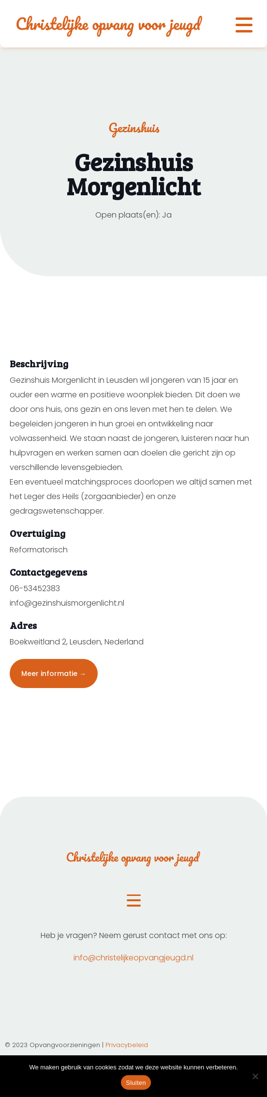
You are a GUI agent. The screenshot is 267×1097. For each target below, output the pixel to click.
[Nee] (255, 1076)
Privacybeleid (126, 1045)
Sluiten (136, 1082)
